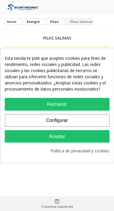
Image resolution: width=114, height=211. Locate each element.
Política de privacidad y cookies (79, 151)
